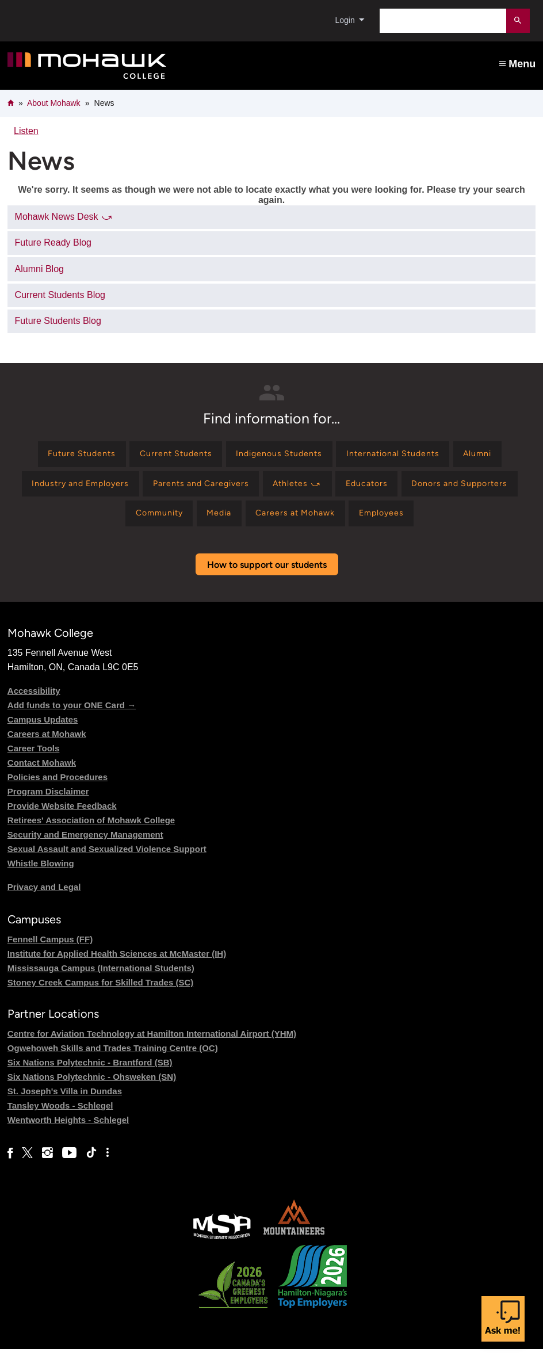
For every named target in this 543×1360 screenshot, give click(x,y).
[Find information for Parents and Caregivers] (259, 489)
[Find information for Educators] (444, 489)
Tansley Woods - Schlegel (60, 1117)
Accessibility (33, 701)
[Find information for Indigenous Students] (279, 456)
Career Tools (33, 759)
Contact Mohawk (41, 773)
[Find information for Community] (211, 522)
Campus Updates (42, 730)
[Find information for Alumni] (501, 456)
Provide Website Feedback (62, 817)
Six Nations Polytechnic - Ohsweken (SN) (91, 1088)
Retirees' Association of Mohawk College (91, 831)
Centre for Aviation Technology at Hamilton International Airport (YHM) (151, 1045)
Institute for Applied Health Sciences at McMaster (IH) (116, 964)
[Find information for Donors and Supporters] (105, 522)
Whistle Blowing (40, 874)
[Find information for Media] (279, 522)
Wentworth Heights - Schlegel (68, 1131)
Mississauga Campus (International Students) (100, 979)
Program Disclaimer (48, 802)
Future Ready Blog (53, 242)
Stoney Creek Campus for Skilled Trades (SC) (100, 993)
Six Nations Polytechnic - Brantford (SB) (90, 1074)
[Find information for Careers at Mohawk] (365, 522)
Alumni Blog (39, 269)
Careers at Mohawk (46, 745)
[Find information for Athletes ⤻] (367, 489)
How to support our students (267, 575)
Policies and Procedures (57, 788)
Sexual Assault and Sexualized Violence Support (107, 860)
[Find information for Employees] (461, 522)
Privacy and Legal (44, 898)
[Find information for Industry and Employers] (125, 489)
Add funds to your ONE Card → (71, 716)
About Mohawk (54, 103)
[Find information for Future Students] (59, 456)
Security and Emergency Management (85, 845)
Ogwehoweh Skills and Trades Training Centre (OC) (112, 1059)
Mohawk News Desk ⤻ (64, 216)
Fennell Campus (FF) (50, 950)
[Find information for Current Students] (164, 456)
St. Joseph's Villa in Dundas (64, 1102)
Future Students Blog (58, 321)
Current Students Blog (60, 295)
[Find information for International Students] (405, 456)
